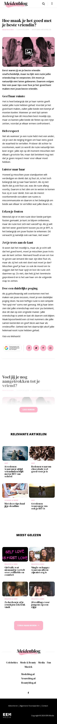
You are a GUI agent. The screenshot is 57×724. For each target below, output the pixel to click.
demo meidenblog (43, 30)
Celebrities (12, 662)
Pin (43, 348)
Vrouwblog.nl (28, 678)
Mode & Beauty (28, 662)
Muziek (28, 666)
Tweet (36, 348)
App (50, 348)
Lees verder (28, 409)
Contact (45, 706)
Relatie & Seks (8, 30)
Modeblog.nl (28, 674)
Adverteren (13, 706)
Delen (29, 348)
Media (41, 662)
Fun (49, 662)
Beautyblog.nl (28, 682)
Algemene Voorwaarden (30, 706)
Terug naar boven (26, 625)
